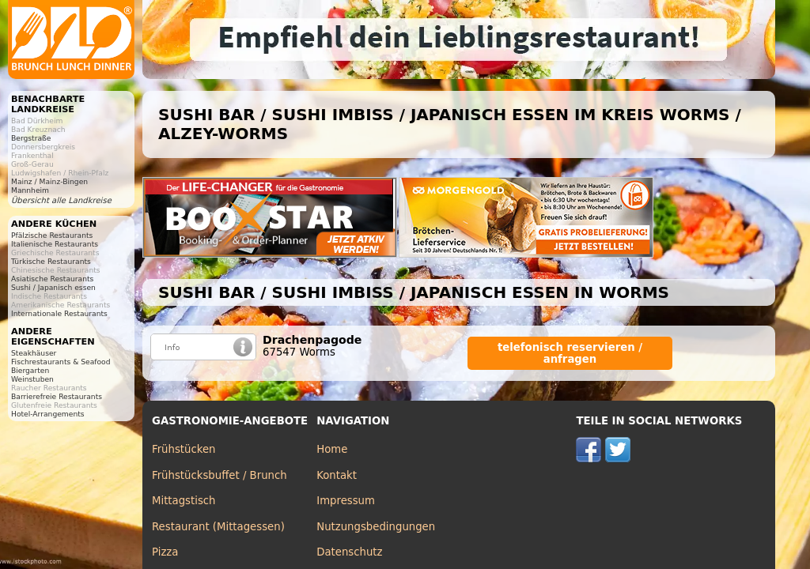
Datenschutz (349, 552)
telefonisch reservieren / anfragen (570, 353)
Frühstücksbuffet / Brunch (219, 475)
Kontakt (336, 475)
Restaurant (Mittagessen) (218, 527)
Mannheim (30, 190)
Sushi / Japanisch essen (53, 287)
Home (331, 449)
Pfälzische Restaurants (52, 235)
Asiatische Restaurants (52, 278)
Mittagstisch (184, 501)
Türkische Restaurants (51, 261)
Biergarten (30, 370)
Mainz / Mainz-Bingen (49, 181)
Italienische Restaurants (54, 243)
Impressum (345, 501)
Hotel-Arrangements (48, 413)
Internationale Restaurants (59, 313)
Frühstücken (184, 449)
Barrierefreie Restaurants (56, 396)
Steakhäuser (33, 353)
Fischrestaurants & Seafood (61, 361)
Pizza (165, 552)
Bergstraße (31, 138)
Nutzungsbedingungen (375, 527)
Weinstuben (32, 379)
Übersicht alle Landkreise (61, 200)
